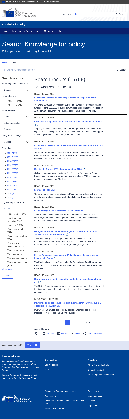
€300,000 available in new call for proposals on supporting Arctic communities (65, 99)
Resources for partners (55, 408)
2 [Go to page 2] (73, 322)
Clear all (7, 276)
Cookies (91, 401)
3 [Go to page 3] (79, 322)
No (36, 345)
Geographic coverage (11, 135)
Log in (67, 14)
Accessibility (50, 396)
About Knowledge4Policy (99, 365)
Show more (7, 269)
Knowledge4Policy (11, 356)
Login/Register (51, 365)
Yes (29, 345)
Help (59, 31)
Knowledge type (9, 96)
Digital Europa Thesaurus (13, 202)
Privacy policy (94, 391)
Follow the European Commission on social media (64, 402)
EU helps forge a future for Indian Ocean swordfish (58, 211)
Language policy (95, 396)
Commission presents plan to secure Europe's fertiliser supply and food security (68, 146)
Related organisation (11, 123)
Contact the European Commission (60, 391)
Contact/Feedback (96, 370)
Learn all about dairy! (44, 190)
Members (48, 31)
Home (4, 31)
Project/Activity (8, 110)
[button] (75, 14)
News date (7, 148)
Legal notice (93, 406)
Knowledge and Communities (15, 84)
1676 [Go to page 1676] (87, 322)
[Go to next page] (93, 322)
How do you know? (52, 2)
